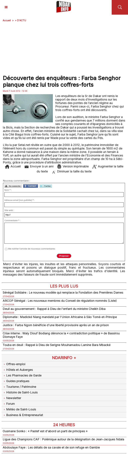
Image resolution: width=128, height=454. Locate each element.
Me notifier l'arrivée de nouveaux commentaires (31, 248)
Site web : (9, 210)
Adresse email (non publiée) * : (19, 200)
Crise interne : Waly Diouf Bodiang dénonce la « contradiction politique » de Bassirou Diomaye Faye (61, 335)
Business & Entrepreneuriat (23, 415)
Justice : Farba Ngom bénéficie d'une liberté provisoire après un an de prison (56, 325)
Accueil (7, 20)
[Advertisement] (64, 48)
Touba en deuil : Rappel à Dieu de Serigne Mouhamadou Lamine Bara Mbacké (56, 345)
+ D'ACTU (20, 20)
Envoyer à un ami (39, 166)
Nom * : (8, 190)
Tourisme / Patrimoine (19, 386)
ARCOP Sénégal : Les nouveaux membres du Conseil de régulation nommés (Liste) (60, 300)
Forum (9, 403)
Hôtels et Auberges (18, 369)
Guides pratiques (16, 381)
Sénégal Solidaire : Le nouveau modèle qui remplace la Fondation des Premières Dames (63, 292)
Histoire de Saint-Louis (20, 392)
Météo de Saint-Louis (19, 409)
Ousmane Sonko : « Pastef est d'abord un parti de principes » (45, 431)
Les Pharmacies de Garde (22, 375)
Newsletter (12, 398)
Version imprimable (73, 166)
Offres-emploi (14, 364)
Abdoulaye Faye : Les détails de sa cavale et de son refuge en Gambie (51, 447)
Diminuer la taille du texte (71, 171)
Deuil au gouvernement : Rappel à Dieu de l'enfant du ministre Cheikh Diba (54, 309)
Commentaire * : (12, 220)
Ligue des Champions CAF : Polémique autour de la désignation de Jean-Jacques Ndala (63, 439)
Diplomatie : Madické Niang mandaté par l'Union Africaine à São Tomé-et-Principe (60, 317)
